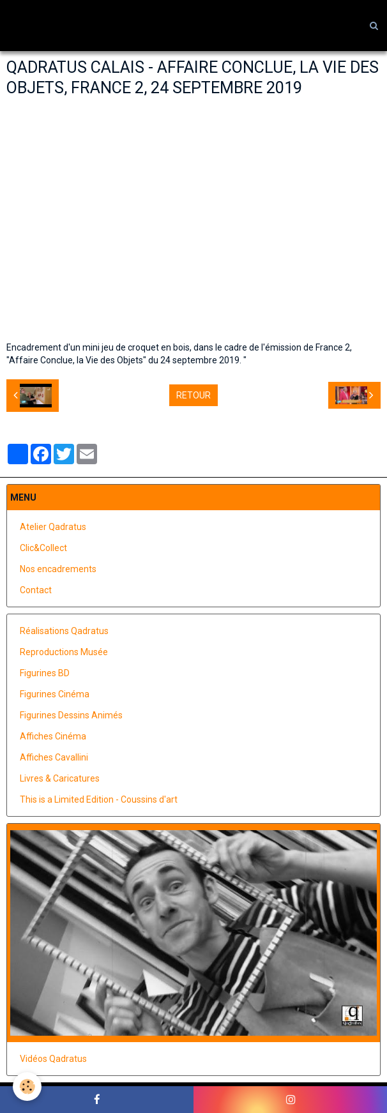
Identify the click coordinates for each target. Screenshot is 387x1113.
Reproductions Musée (64, 652)
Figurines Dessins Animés (71, 715)
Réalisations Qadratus (64, 631)
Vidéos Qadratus (53, 1059)
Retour (193, 395)
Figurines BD (45, 673)
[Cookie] (27, 1086)
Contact (36, 590)
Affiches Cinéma (53, 736)
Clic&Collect (43, 548)
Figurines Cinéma (54, 694)
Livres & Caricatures (60, 778)
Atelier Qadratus (53, 527)
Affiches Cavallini (54, 757)
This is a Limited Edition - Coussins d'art (99, 799)
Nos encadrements (58, 569)
